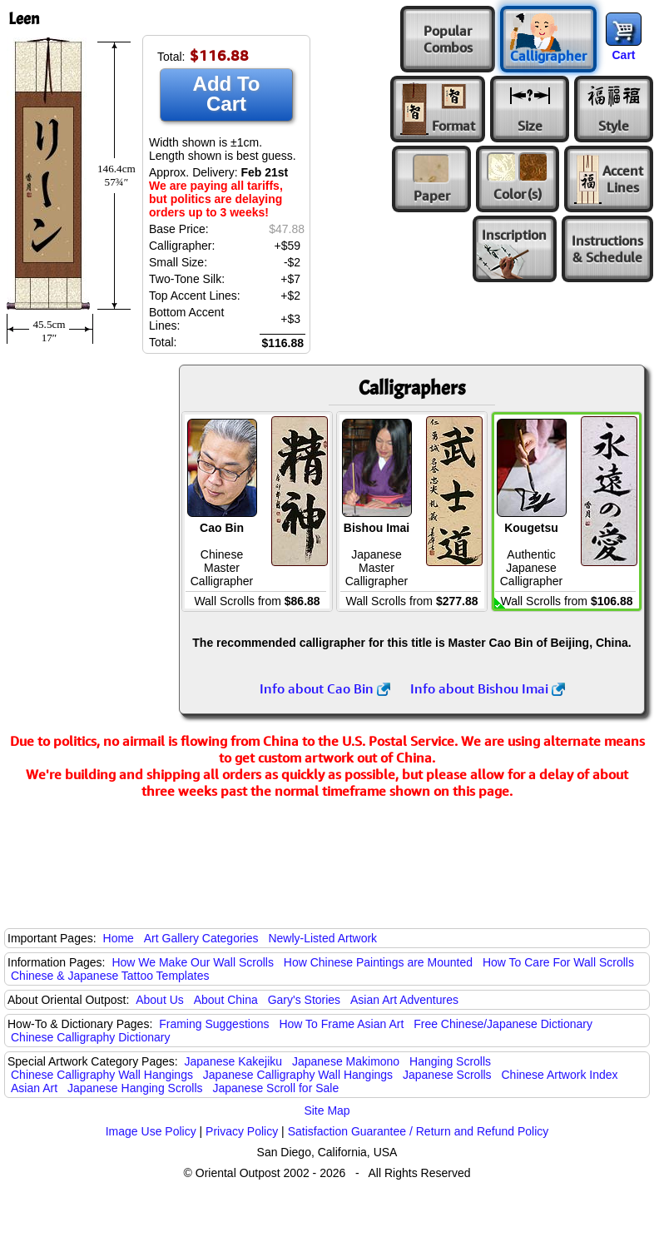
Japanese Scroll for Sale (275, 1088)
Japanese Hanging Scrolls (135, 1088)
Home (118, 938)
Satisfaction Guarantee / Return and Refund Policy (418, 1131)
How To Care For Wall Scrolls (558, 962)
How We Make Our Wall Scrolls (192, 962)
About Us (160, 999)
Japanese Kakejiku (234, 1061)
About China (226, 999)
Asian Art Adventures (404, 999)
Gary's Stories (304, 999)
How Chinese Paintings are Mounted (378, 962)
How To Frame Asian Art (341, 1024)
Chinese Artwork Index (560, 1074)
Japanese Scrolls (447, 1074)
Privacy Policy (242, 1131)
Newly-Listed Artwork (322, 938)
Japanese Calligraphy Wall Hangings (298, 1074)
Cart (623, 55)
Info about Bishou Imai (487, 688)
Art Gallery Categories (201, 938)
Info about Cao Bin (325, 688)
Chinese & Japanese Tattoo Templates (110, 975)
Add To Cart (226, 93)
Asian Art (34, 1088)
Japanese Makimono (345, 1061)
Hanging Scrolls (450, 1061)
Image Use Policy (151, 1131)
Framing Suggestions (214, 1024)
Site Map (326, 1110)
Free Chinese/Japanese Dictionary (503, 1024)
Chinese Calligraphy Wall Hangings (102, 1074)
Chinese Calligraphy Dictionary (90, 1037)
